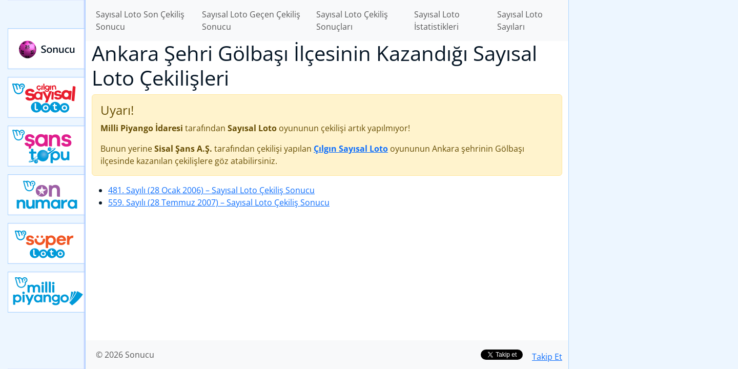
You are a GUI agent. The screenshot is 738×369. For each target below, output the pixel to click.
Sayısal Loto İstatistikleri (437, 20)
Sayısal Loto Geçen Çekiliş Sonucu (251, 20)
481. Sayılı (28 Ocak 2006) (211, 190)
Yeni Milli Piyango (47, 292)
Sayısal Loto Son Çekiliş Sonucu (140, 20)
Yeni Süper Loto (47, 243)
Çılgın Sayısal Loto (47, 97)
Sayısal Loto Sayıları (520, 20)
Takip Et (547, 356)
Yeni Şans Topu (47, 146)
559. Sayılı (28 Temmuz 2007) (219, 202)
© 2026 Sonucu (125, 354)
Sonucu (47, 48)
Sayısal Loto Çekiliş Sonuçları (352, 20)
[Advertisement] (653, 162)
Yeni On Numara (47, 194)
